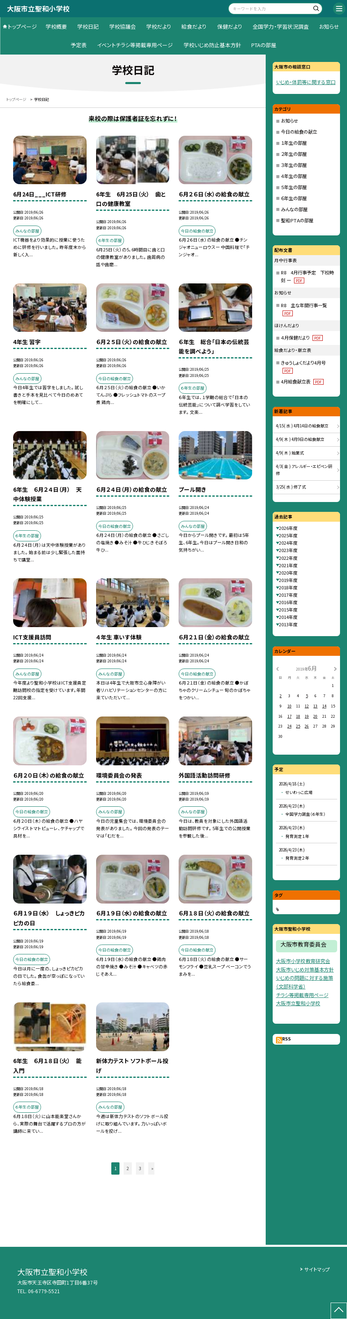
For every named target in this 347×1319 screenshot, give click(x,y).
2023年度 (288, 550)
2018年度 (288, 587)
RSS (286, 1039)
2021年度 (288, 565)
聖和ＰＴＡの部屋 (297, 220)
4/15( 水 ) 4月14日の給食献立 (302, 426)
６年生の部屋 (294, 198)
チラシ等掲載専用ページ (302, 994)
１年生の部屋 (294, 142)
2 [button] (127, 1168)
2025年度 (288, 535)
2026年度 (288, 528)
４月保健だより (302, 337)
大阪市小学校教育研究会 (303, 960)
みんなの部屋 (294, 209)
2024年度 (288, 543)
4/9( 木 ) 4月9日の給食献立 (300, 439)
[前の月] (277, 668)
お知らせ (329, 26)
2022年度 (288, 558)
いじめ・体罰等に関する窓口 (306, 81)
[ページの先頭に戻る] (339, 1311)
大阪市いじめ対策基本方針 (305, 969)
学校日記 (88, 26)
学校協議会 (122, 26)
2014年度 (288, 617)
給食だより (194, 26)
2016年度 (288, 602)
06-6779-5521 (44, 1291)
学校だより (158, 26)
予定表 (79, 45)
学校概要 (56, 26)
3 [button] (140, 1168)
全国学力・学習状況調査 (281, 26)
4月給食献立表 (302, 381)
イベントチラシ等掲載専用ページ (135, 45)
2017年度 (288, 595)
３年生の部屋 (294, 165)
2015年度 (288, 610)
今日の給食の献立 (299, 131)
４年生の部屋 (294, 176)
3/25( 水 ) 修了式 (291, 487)
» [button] (152, 1168)
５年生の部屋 (294, 187)
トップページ (22, 26)
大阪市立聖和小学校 (298, 1003)
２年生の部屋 (294, 154)
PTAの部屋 (263, 45)
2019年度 (288, 580)
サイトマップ (317, 1269)
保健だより (229, 26)
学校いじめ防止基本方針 (212, 45)
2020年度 (288, 573)
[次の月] (335, 668)
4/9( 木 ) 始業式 (290, 453)
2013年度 (288, 624)
